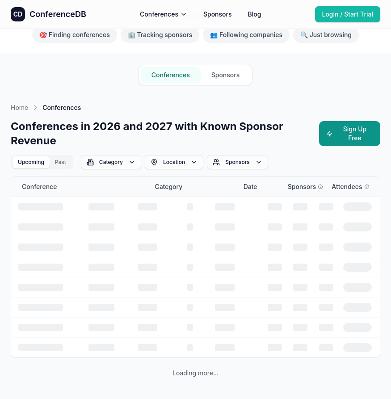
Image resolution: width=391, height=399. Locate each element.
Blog (254, 14)
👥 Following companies (246, 34)
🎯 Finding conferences (74, 34)
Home (19, 107)
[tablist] (42, 162)
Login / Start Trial (348, 14)
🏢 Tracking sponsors (160, 34)
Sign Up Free (346, 133)
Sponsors (217, 14)
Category (111, 162)
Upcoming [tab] (31, 162)
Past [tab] (60, 162)
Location (174, 162)
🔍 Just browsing (326, 34)
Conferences (163, 14)
